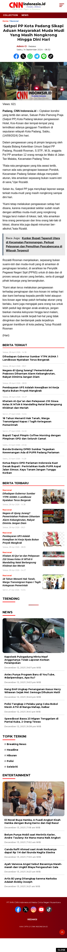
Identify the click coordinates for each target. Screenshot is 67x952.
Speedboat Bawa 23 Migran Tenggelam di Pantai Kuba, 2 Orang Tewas (31, 720)
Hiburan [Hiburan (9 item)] (12, 755)
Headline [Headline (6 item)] (12, 749)
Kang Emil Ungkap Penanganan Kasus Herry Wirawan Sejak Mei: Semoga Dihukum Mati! (32, 691)
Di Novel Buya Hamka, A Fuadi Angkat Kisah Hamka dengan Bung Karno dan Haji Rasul (32, 821)
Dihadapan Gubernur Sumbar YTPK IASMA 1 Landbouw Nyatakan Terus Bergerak (19, 497)
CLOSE (61, 950)
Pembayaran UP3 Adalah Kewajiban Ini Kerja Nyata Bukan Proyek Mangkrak (21, 539)
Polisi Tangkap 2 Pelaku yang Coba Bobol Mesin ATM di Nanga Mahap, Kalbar (31, 705)
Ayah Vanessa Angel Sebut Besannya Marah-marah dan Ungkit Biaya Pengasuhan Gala (33, 866)
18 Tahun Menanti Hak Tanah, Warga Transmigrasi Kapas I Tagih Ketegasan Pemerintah (22, 582)
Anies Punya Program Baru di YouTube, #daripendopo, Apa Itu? (29, 676)
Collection (10, 15)
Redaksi (32, 919)
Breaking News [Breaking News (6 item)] (16, 744)
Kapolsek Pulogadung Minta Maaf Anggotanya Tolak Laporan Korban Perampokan (26, 659)
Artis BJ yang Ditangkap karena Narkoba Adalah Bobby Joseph (30, 880)
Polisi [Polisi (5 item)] (10, 761)
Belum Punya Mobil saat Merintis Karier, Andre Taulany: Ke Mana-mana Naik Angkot (32, 836)
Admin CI (22, 46)
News (25, 15)
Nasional (14, 21)
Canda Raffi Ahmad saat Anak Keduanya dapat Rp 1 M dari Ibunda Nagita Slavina (30, 851)
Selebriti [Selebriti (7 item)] (12, 766)
